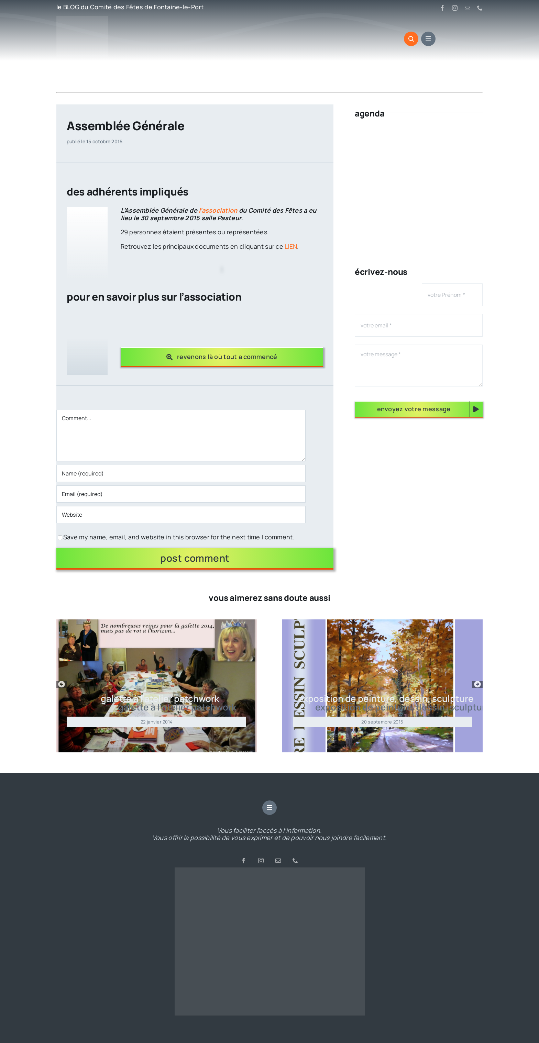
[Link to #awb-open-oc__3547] (428, 39)
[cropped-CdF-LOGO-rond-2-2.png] (270, 870)
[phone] (480, 8)
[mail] (467, 8)
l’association (219, 210)
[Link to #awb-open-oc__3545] (411, 39)
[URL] (181, 514)
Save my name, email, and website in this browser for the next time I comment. (179, 537)
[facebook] (442, 8)
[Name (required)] (181, 473)
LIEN (291, 246)
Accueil (64, 79)
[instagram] (455, 8)
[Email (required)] (181, 494)
